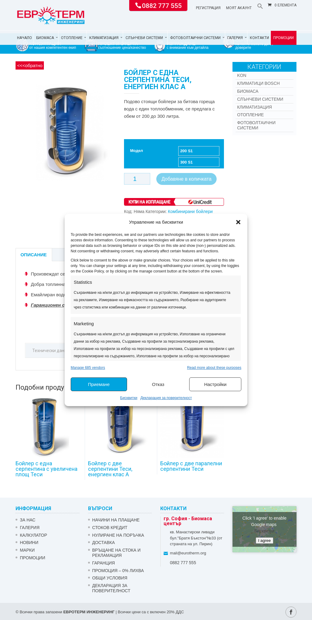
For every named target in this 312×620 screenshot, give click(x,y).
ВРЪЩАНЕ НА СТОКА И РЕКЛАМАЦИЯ (116, 553)
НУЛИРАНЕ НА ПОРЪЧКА (118, 535)
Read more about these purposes (214, 368)
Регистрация (208, 8)
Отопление (72, 38)
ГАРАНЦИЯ (103, 563)
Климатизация (104, 38)
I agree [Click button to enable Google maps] (264, 540)
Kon (241, 75)
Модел (136, 150)
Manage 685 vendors (88, 368)
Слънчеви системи (144, 38)
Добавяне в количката (186, 179)
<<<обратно (29, 65)
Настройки (215, 384)
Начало (24, 38)
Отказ (158, 384)
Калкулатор (33, 535)
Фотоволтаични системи (195, 38)
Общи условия (109, 577)
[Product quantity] (137, 179)
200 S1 (186, 151)
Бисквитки (128, 398)
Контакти (259, 38)
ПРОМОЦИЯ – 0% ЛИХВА (118, 570)
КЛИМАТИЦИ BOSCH (258, 83)
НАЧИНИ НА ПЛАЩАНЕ (116, 519)
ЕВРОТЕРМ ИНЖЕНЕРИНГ (89, 612)
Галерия (235, 38)
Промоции (283, 38)
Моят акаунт (239, 8)
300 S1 (186, 162)
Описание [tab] (33, 254)
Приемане (99, 384)
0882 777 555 (162, 5)
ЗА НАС (27, 519)
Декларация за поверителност (166, 398)
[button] (238, 222)
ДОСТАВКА (103, 542)
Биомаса (45, 38)
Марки (27, 550)
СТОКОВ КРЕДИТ (110, 527)
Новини (29, 542)
